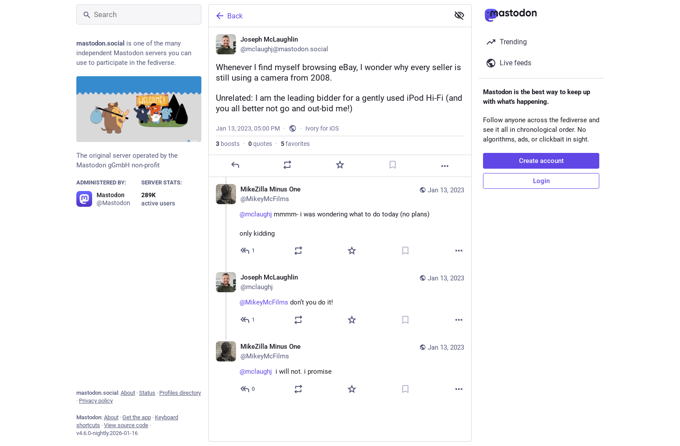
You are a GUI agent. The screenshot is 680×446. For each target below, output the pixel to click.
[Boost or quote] (287, 164)
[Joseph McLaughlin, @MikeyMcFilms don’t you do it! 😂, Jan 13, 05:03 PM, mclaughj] (340, 299)
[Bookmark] (392, 164)
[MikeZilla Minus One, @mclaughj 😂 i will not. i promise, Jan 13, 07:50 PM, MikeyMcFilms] (340, 369)
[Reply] (235, 164)
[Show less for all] (459, 15)
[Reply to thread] (248, 250)
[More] (445, 166)
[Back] (328, 16)
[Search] (138, 14)
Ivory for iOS (322, 128)
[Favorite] (340, 164)
